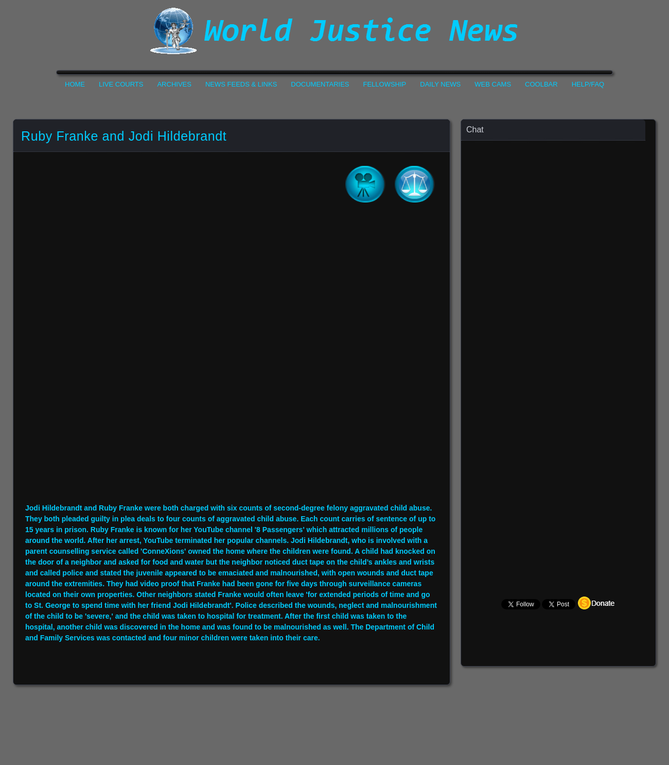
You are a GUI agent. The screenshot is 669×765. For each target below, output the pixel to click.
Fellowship (385, 84)
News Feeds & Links (241, 84)
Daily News (440, 84)
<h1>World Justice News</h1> (334, 31)
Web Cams (492, 84)
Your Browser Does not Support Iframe (559, 342)
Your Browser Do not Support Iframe (231, 360)
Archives (174, 84)
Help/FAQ (588, 84)
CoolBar (541, 84)
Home (75, 84)
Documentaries (320, 84)
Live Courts (121, 84)
